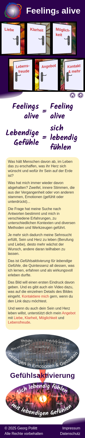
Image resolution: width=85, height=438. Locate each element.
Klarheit (31, 318)
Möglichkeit (48, 318)
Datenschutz (70, 434)
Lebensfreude (19, 322)
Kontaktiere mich (35, 296)
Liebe (18, 318)
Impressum (71, 428)
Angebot (68, 313)
